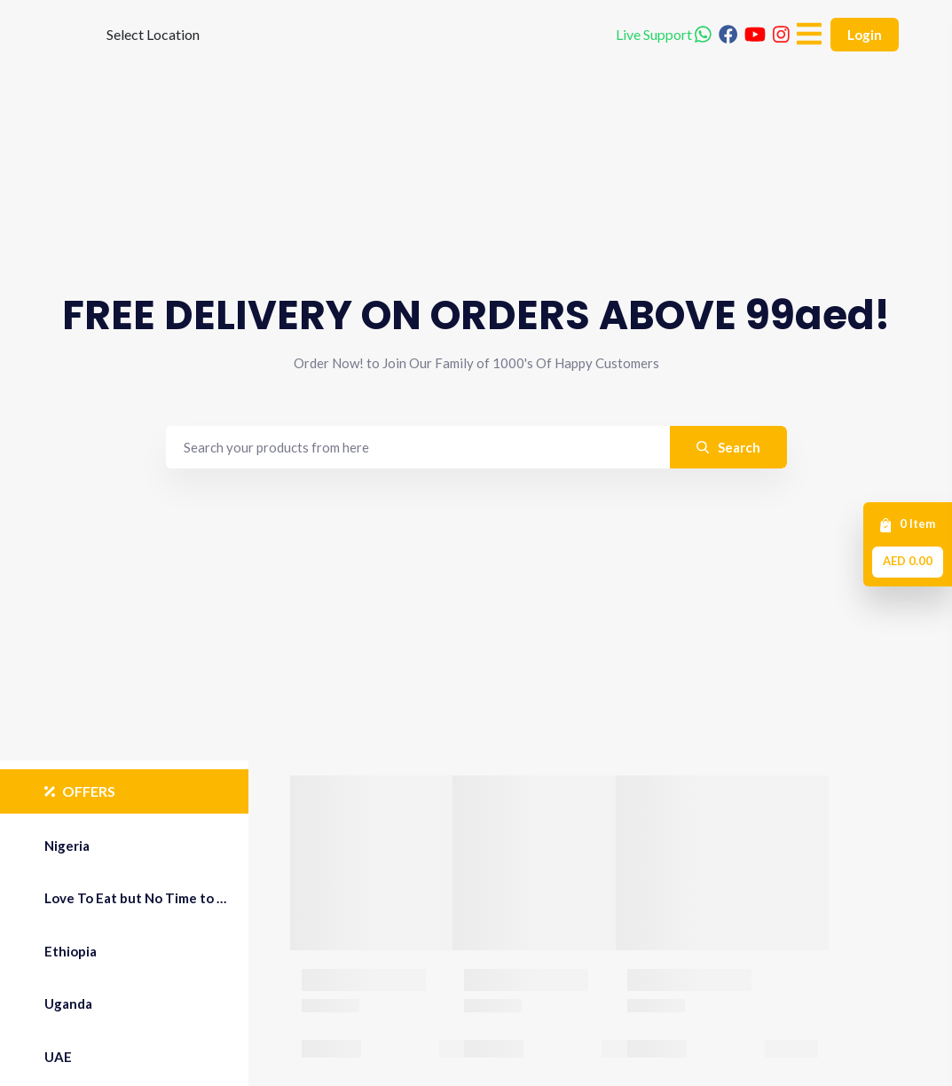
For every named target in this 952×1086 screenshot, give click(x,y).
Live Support (664, 61)
